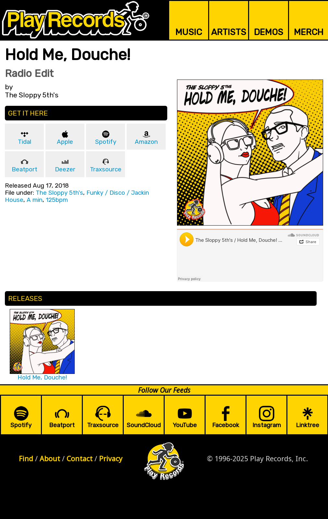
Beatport (24, 169)
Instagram (266, 425)
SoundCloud (144, 425)
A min (35, 200)
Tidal (24, 141)
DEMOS (268, 32)
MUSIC (188, 32)
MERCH (308, 32)
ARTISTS (228, 32)
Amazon (146, 141)
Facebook (225, 425)
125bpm (57, 200)
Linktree (307, 425)
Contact (80, 458)
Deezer (65, 169)
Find (26, 458)
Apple (65, 141)
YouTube (185, 425)
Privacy (110, 458)
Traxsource (105, 169)
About (50, 458)
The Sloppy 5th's (59, 192)
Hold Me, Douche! (42, 377)
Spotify (105, 141)
